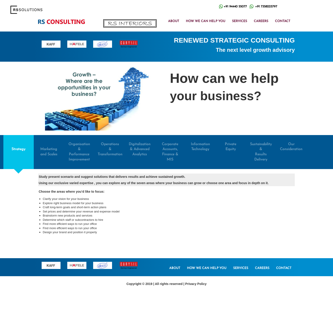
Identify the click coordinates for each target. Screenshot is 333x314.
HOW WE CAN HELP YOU (205, 21)
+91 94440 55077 (235, 6)
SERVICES (239, 21)
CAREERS (261, 21)
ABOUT (173, 21)
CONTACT (282, 21)
